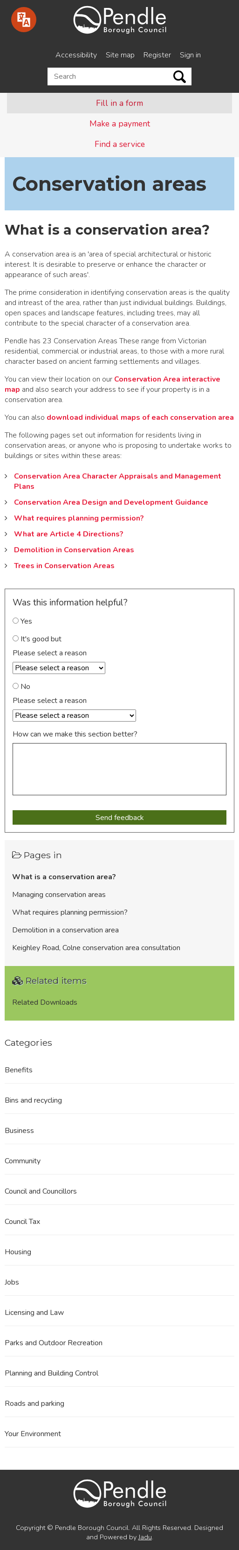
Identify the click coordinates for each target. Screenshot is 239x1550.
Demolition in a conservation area (65, 930)
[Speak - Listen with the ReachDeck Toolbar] (23, 19)
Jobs (12, 1282)
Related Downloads (44, 1002)
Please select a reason (50, 653)
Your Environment (33, 1434)
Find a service (120, 144)
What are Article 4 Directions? (68, 534)
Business (19, 1131)
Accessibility (76, 55)
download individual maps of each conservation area (140, 417)
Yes (22, 621)
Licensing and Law (34, 1312)
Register (157, 55)
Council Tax (22, 1221)
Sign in (190, 55)
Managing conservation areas (59, 895)
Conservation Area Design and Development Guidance (111, 502)
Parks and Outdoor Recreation (53, 1343)
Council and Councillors (41, 1191)
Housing (18, 1252)
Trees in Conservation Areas (64, 566)
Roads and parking (34, 1403)
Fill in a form (119, 103)
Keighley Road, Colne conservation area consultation (96, 948)
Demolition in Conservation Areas (74, 550)
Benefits (19, 1070)
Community (23, 1161)
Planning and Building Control (51, 1373)
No (21, 686)
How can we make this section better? (75, 734)
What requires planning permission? (79, 518)
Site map (120, 55)
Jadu (145, 1537)
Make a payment (119, 123)
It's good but (37, 639)
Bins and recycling (33, 1100)
